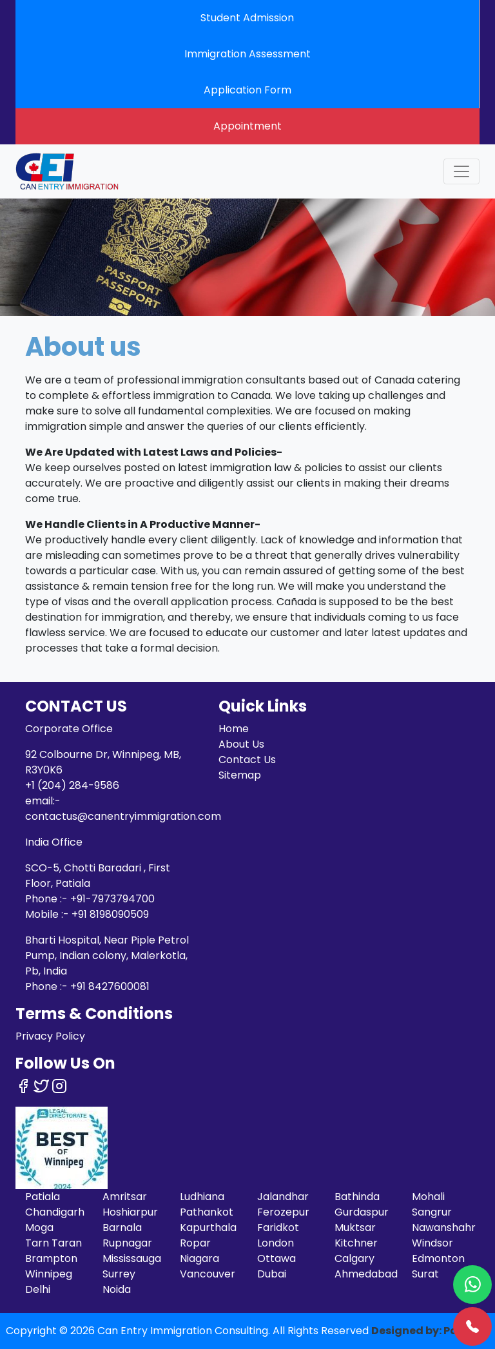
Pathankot (206, 1212)
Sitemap (239, 775)
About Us (241, 744)
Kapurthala (208, 1227)
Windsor (432, 1243)
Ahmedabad (366, 1274)
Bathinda (357, 1196)
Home (233, 728)
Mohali (428, 1196)
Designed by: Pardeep (430, 1330)
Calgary (354, 1258)
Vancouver (207, 1274)
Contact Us (247, 759)
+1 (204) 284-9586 (72, 785)
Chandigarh (54, 1212)
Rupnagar (127, 1243)
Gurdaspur (362, 1212)
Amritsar (124, 1196)
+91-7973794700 (112, 898)
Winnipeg (48, 1274)
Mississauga (131, 1258)
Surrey (118, 1274)
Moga (39, 1227)
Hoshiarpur (130, 1212)
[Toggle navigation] (461, 171)
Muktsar (355, 1227)
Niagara (199, 1258)
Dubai (271, 1274)
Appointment (247, 126)
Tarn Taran (53, 1243)
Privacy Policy (50, 1036)
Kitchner (356, 1243)
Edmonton (438, 1258)
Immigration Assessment (247, 53)
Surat (425, 1274)
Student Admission (247, 17)
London (275, 1243)
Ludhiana (202, 1196)
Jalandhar (283, 1196)
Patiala (42, 1196)
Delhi (37, 1289)
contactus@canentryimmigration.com (123, 816)
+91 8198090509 (110, 914)
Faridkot (278, 1227)
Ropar (195, 1243)
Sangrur (432, 1212)
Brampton (51, 1258)
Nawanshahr (444, 1227)
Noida (116, 1289)
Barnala (122, 1227)
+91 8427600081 (110, 986)
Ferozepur (283, 1212)
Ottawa (276, 1258)
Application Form (247, 89)
